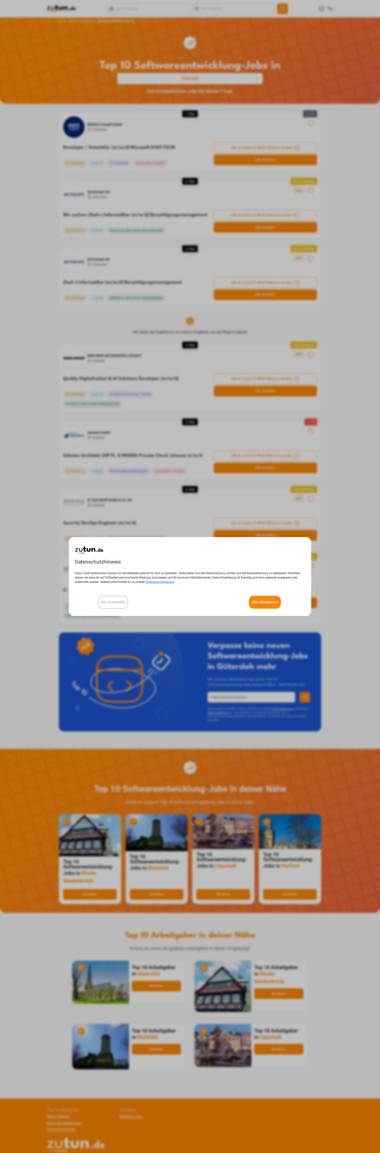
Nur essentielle (113, 602)
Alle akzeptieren (265, 602)
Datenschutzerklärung (160, 582)
